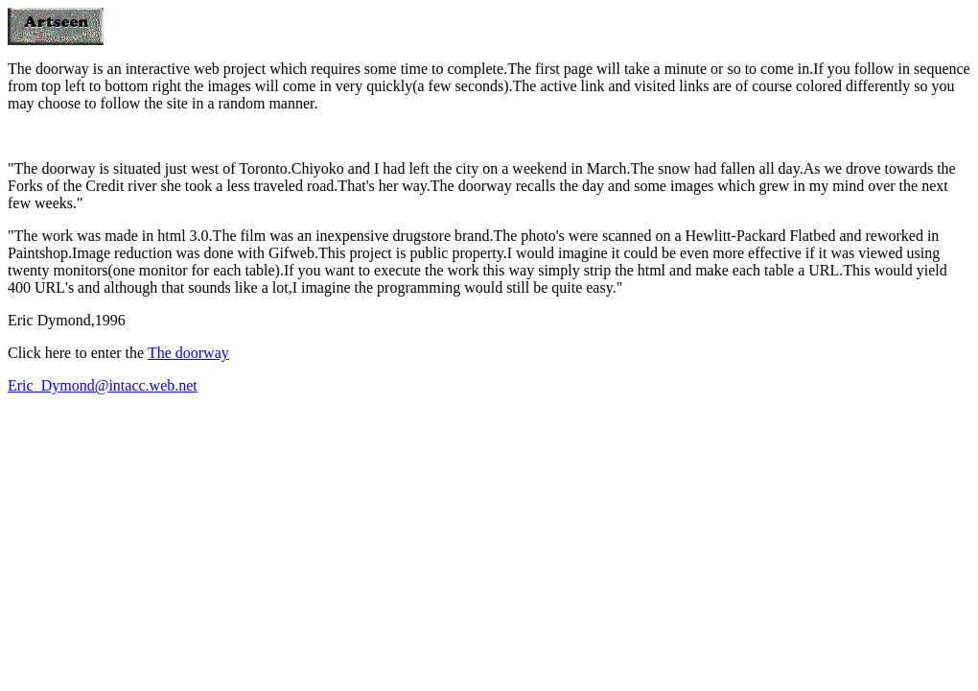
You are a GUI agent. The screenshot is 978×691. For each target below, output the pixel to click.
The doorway (188, 353)
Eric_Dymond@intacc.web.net (103, 385)
